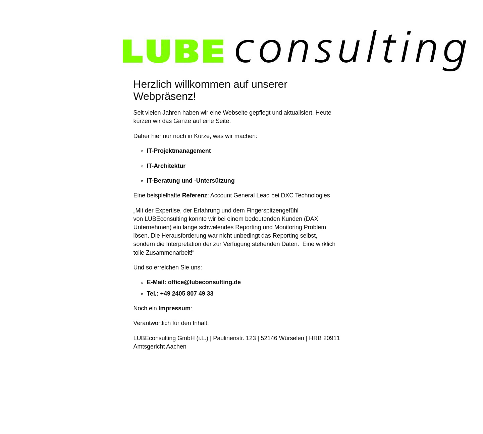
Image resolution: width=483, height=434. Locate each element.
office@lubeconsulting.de (204, 282)
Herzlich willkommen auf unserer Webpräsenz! (210, 90)
